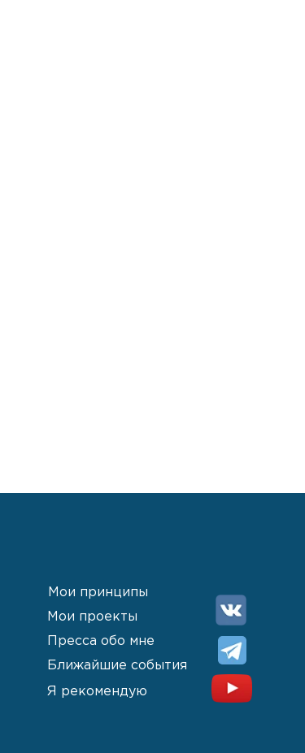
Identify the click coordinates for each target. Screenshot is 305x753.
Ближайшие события (117, 666)
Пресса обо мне (101, 641)
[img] (231, 610)
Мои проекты (92, 617)
